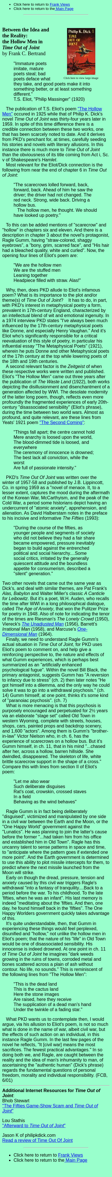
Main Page (64, 9)
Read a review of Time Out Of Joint (37, 1140)
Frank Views (60, 4)
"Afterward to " (34, 1125)
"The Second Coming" (61, 422)
